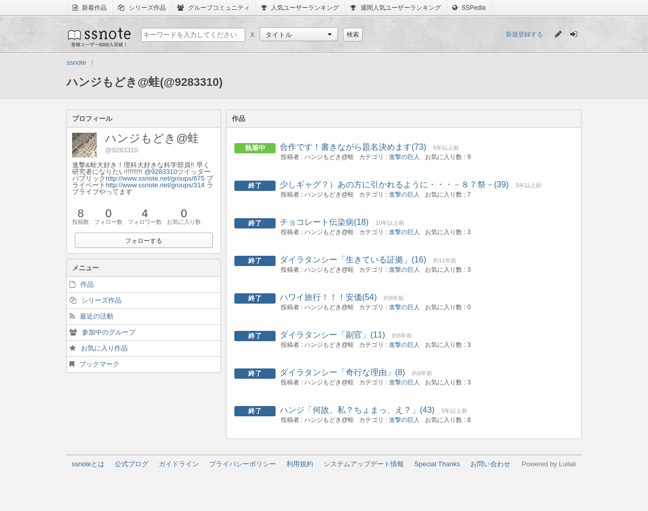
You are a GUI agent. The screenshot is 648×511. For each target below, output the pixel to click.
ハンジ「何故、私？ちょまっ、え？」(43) (357, 410)
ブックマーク (99, 364)
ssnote (98, 37)
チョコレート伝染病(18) (324, 222)
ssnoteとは (88, 464)
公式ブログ (131, 464)
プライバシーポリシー (242, 464)
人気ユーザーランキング (300, 7)
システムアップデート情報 (363, 464)
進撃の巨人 (404, 157)
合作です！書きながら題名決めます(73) (353, 147)
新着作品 (90, 7)
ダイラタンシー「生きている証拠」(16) (353, 259)
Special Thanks (437, 464)
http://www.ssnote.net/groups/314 (155, 185)
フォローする (143, 240)
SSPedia (469, 7)
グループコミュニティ (213, 7)
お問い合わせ (490, 464)
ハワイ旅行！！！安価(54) (328, 297)
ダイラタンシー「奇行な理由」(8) (342, 372)
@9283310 (160, 171)
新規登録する (524, 34)
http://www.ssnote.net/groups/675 (155, 178)
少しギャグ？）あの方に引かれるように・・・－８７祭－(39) (394, 184)
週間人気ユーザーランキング (395, 7)
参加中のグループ (108, 332)
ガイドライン (179, 464)
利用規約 (299, 464)
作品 (87, 284)
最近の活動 (96, 316)
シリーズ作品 (141, 7)
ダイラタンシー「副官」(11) (332, 334)
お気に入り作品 (104, 348)
